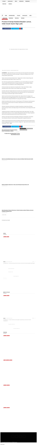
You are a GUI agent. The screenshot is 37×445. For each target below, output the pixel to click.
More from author (29, 128)
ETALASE (18, 15)
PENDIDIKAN (11, 18)
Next (5, 214)
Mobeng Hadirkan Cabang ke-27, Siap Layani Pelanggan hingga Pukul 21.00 (15, 184)
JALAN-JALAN (24, 15)
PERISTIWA (17, 18)
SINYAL (8, 236)
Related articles (22, 128)
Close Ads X (2, 444)
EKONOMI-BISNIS (12, 15)
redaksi (4, 261)
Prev (3, 214)
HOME (6, 15)
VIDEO (30, 15)
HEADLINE (5, 236)
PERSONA (22, 18)
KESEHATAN (5, 18)
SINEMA (8, 295)
